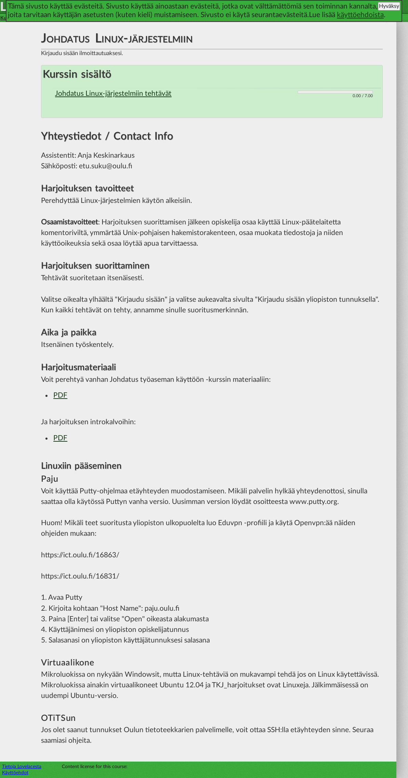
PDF (60, 395)
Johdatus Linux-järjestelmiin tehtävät (113, 93)
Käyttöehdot (15, 772)
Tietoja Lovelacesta (21, 766)
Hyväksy (389, 6)
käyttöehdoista (360, 14)
